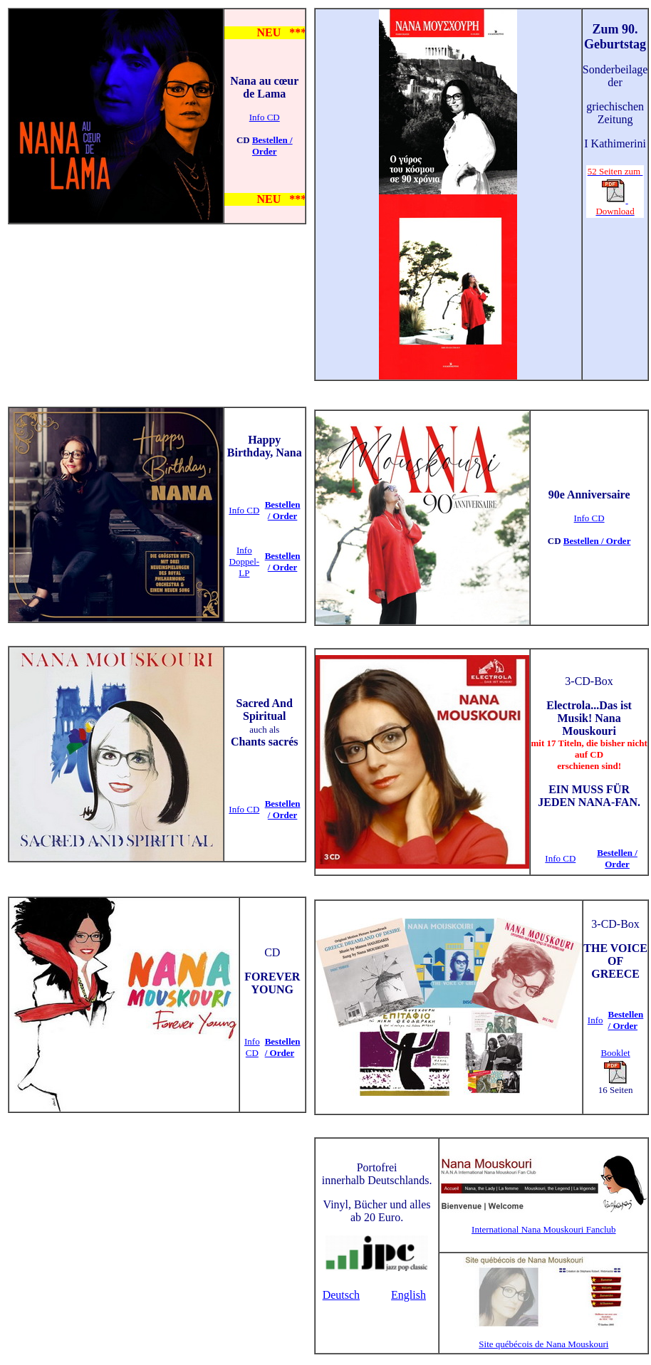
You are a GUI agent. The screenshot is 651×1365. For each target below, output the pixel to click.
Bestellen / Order (272, 146)
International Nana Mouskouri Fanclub (544, 1229)
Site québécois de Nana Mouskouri (543, 1344)
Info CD (264, 117)
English (408, 1295)
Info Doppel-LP (244, 561)
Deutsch (341, 1295)
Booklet (615, 1052)
